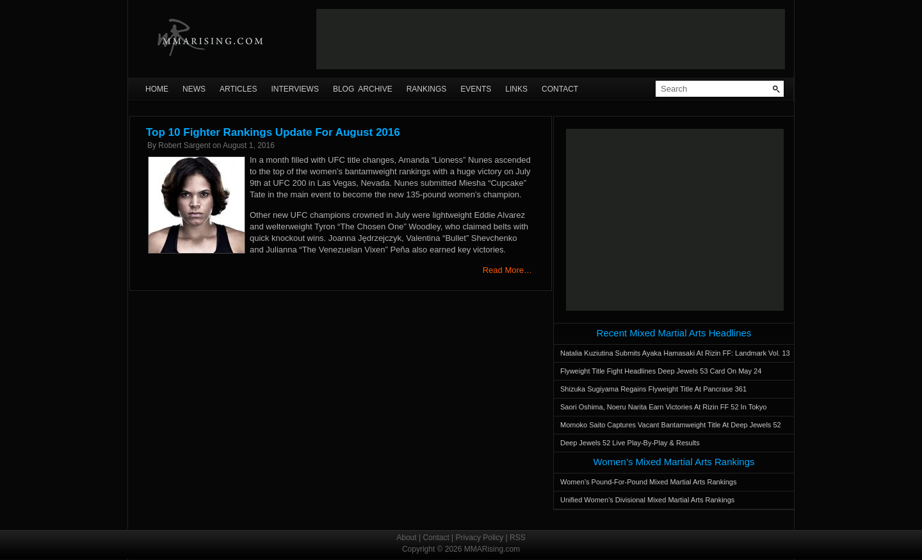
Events (475, 89)
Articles (238, 89)
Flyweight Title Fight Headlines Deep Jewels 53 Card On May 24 (660, 371)
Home (156, 89)
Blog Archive (362, 89)
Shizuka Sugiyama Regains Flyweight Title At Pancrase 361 (653, 389)
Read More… (507, 270)
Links (516, 89)
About (406, 537)
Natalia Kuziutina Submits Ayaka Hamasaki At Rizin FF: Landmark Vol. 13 (675, 353)
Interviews (294, 89)
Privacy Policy (480, 537)
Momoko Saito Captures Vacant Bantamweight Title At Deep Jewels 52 (670, 425)
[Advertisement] (551, 39)
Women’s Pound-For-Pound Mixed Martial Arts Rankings (648, 482)
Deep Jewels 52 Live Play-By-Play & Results (630, 443)
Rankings (427, 89)
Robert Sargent (184, 145)
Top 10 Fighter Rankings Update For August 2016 (273, 132)
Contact (560, 89)
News (194, 89)
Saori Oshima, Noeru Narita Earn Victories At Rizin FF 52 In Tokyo (663, 407)
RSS (518, 537)
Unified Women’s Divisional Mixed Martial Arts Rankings (647, 500)
